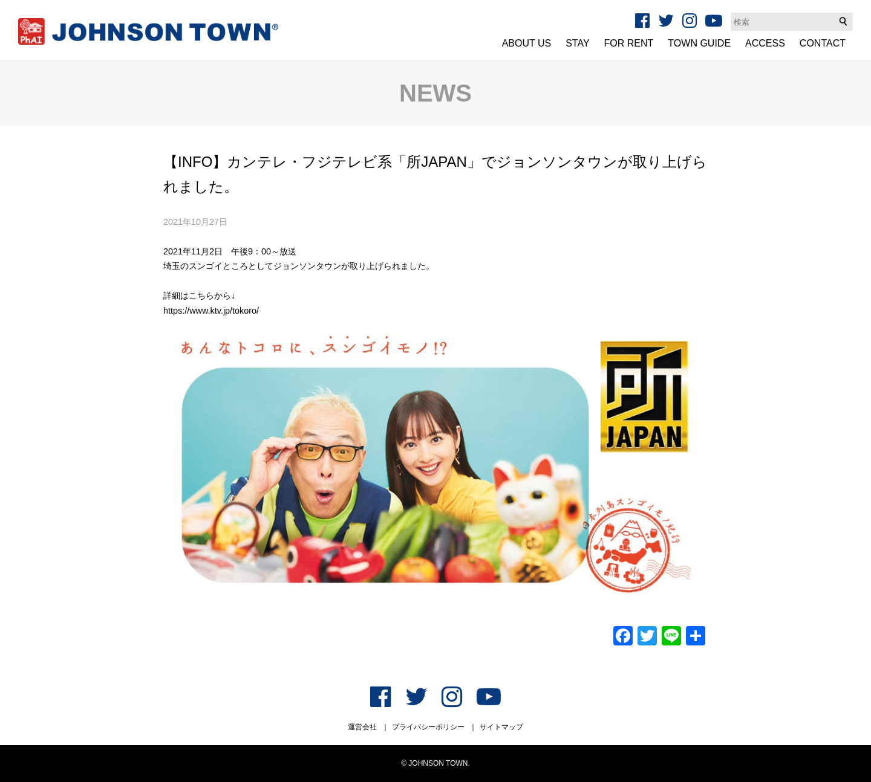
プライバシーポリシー (428, 727)
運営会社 (362, 727)
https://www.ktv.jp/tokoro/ (211, 310)
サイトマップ (501, 727)
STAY (577, 43)
